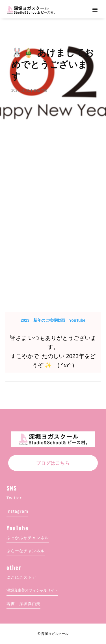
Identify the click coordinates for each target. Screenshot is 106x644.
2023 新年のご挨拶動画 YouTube (53, 320)
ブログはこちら (53, 463)
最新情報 (40, 90)
